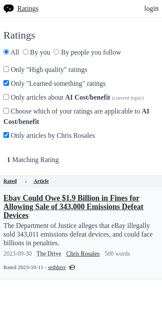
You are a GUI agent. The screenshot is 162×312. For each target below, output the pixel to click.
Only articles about (73, 97)
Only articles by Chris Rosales (49, 135)
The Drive (49, 253)
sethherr (57, 267)
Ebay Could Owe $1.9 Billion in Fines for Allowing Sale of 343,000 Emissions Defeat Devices (73, 207)
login (151, 8)
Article (41, 181)
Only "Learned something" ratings (54, 83)
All (11, 52)
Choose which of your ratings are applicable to (76, 116)
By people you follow (87, 52)
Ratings (27, 8)
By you (37, 52)
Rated (15, 181)
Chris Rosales (82, 253)
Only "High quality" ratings (45, 69)
